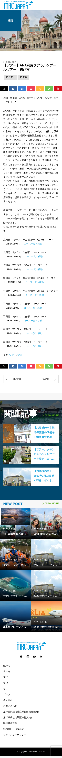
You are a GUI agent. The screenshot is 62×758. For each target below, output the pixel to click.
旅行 (10, 20)
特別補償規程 (10, 723)
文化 (5, 683)
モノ (5, 688)
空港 (24, 77)
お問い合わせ (10, 706)
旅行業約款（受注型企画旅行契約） (21, 712)
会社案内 (7, 700)
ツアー (12, 77)
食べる (6, 671)
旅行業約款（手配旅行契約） (18, 717)
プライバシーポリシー (14, 735)
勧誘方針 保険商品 (13, 729)
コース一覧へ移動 (33, 243)
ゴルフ (6, 694)
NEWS (6, 666)
